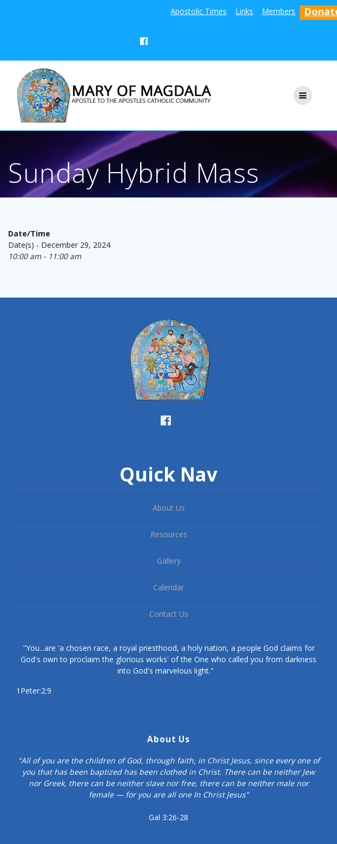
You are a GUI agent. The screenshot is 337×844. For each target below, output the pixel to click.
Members (278, 11)
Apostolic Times (198, 11)
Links (244, 11)
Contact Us (168, 614)
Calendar (168, 587)
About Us (169, 508)
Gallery (169, 561)
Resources (168, 534)
